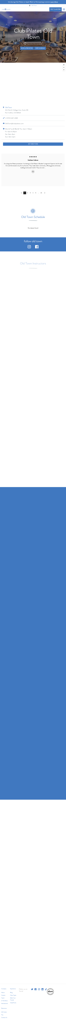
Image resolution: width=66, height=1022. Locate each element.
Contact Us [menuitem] (4, 1017)
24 (41, 192)
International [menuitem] (4, 1002)
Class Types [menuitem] (13, 994)
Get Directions (33, 143)
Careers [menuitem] (3, 994)
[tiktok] (46, 988)
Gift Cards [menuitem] (4, 1011)
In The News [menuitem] (4, 1000)
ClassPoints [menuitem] (13, 1002)
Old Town (34, 5)
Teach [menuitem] (2, 997)
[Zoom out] (64, 66)
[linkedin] (42, 988)
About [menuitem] (3, 992)
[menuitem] (50, 994)
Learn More (54, 2)
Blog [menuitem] (11, 992)
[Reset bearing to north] (64, 69)
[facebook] (36, 247)
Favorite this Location (33, 43)
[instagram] (29, 247)
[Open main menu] (64, 9)
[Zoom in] (64, 64)
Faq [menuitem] (2, 1014)
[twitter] (32, 988)
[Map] (33, 85)
